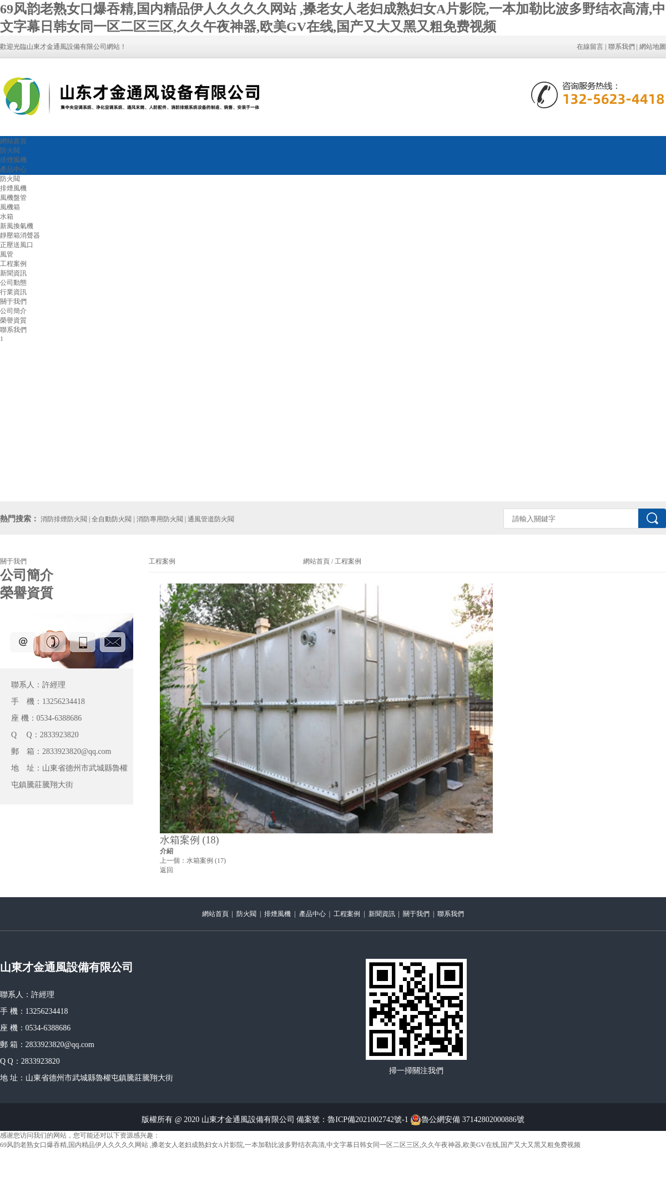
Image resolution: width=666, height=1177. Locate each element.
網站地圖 (652, 47)
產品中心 (13, 169)
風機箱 (10, 207)
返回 (166, 870)
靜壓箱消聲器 (20, 235)
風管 (6, 254)
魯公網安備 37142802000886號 (467, 1119)
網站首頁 (13, 141)
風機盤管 (13, 198)
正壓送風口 (16, 245)
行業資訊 (13, 292)
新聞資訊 (13, 273)
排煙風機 (13, 160)
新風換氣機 (16, 226)
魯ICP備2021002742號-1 (367, 1119)
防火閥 (10, 150)
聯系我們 (621, 47)
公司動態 (13, 282)
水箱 (6, 216)
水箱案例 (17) (206, 860)
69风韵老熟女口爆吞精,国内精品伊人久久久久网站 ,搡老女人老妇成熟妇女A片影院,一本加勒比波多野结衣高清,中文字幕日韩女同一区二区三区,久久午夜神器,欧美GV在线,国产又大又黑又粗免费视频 (290, 1145)
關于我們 (13, 301)
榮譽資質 (13, 320)
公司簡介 (13, 311)
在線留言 (590, 47)
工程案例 (13, 264)
